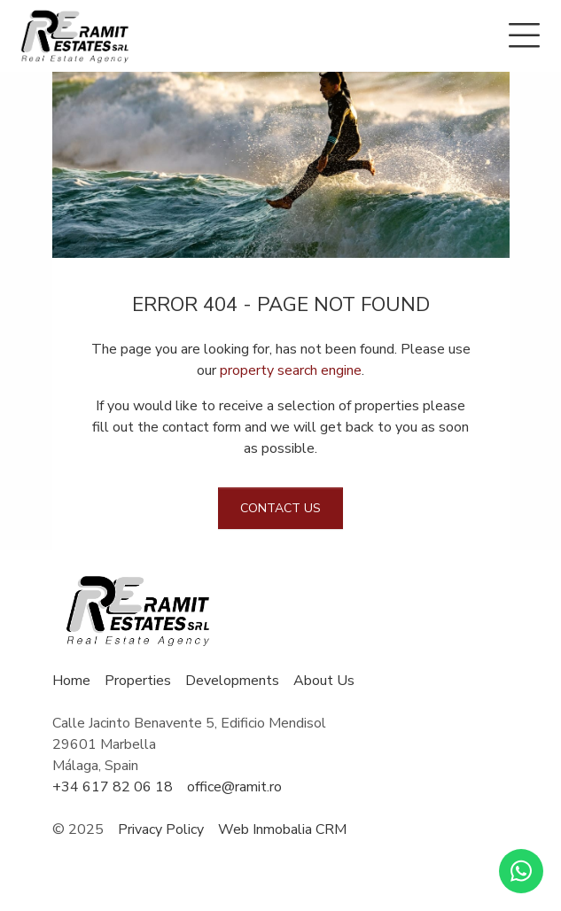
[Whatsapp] (521, 871)
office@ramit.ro (234, 787)
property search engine (291, 370)
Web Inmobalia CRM (282, 829)
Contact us (280, 508)
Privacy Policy (161, 829)
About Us (324, 680)
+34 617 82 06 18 (112, 787)
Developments (232, 680)
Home (71, 680)
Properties (138, 680)
